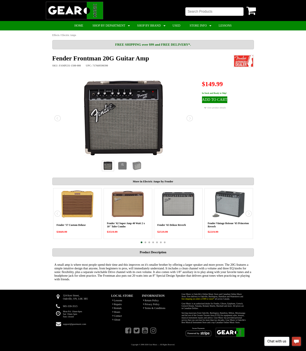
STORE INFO (198, 25)
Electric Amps (69, 35)
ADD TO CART (214, 100)
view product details (215, 107)
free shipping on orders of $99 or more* (198, 299)
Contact (117, 315)
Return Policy (151, 300)
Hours (116, 312)
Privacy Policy (151, 304)
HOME (78, 25)
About (116, 319)
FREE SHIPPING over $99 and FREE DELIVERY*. (153, 44)
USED (177, 25)
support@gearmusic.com (74, 324)
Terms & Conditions (154, 308)
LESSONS (225, 25)
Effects (56, 35)
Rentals (117, 308)
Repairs (117, 304)
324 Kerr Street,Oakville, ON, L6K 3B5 (75, 297)
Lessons (117, 300)
